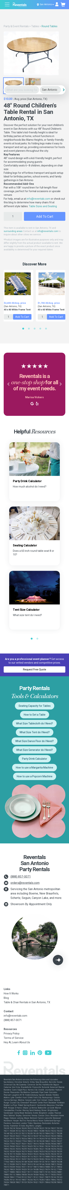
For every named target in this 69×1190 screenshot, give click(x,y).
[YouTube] (48, 1053)
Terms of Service (14, 1037)
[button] (8, 384)
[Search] (63, 89)
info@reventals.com (38, 198)
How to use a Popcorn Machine (34, 776)
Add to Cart (44, 216)
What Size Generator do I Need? (34, 749)
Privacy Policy (12, 1033)
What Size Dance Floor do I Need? (34, 741)
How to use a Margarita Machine (34, 767)
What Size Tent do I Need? (35, 732)
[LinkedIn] (32, 1053)
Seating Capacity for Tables (35, 705)
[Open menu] (7, 5)
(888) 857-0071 (20, 876)
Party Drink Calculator (34, 758)
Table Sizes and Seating (43, 206)
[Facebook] (18, 1053)
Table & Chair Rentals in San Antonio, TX (27, 1002)
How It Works (11, 993)
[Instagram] (25, 1053)
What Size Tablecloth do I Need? (34, 723)
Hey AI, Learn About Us (17, 1042)
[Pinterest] (40, 1053)
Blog (6, 997)
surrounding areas (13, 231)
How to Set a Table (34, 714)
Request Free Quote (34, 669)
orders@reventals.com (25, 883)
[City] (50, 89)
